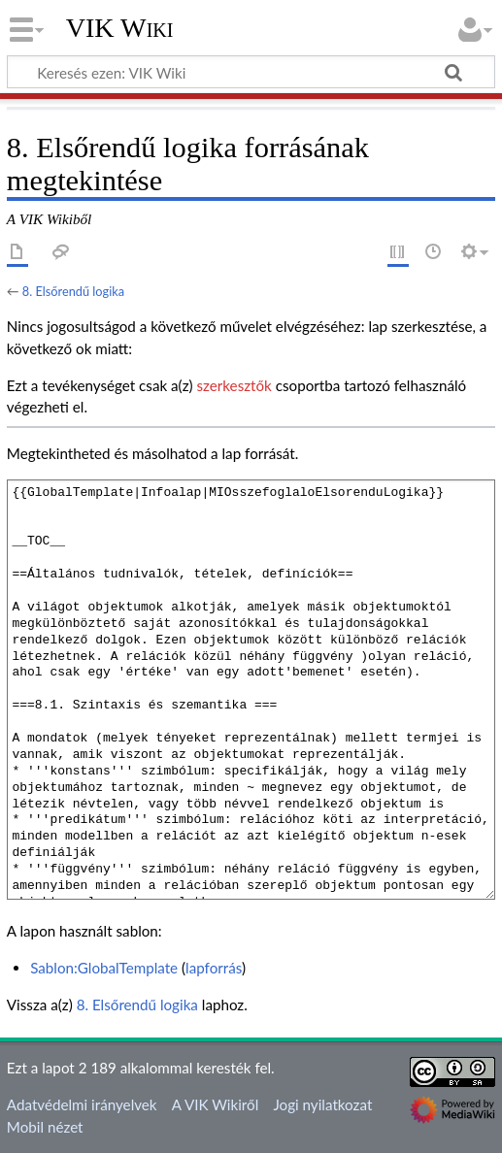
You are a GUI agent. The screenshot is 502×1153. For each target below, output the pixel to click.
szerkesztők (233, 385)
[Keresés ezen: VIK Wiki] (251, 71)
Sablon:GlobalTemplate (104, 967)
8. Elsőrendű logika (73, 291)
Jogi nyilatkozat (322, 1104)
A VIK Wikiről (215, 1104)
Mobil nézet (45, 1127)
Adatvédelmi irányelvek (82, 1104)
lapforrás (213, 967)
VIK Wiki (120, 28)
